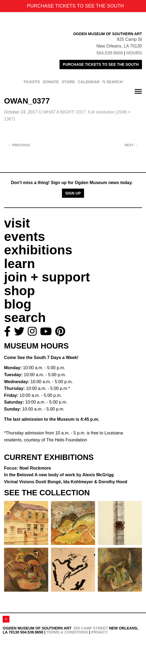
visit (17, 223)
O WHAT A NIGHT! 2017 (62, 112)
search (25, 317)
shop (19, 291)
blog (17, 304)
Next (131, 145)
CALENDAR (89, 82)
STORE (68, 82)
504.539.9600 (109, 53)
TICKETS (31, 82)
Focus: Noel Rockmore (27, 468)
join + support (47, 277)
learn (19, 264)
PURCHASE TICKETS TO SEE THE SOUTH (101, 64)
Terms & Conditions (67, 632)
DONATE (51, 82)
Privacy (99, 632)
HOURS (134, 53)
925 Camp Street (91, 628)
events (24, 236)
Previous (19, 145)
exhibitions (38, 250)
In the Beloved (59, 475)
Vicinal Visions (65, 481)
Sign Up (73, 193)
